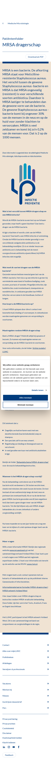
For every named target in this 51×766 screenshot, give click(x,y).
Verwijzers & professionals (25, 669)
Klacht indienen (8, 742)
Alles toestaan (25, 398)
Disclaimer (7, 733)
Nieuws (25, 695)
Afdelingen (25, 663)
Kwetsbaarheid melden (12, 738)
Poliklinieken (25, 657)
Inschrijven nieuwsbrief (25, 702)
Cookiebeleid (8, 728)
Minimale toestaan (25, 405)
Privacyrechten (8, 723)
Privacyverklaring (9, 719)
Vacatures (25, 683)
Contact (25, 645)
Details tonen (37, 390)
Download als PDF (36, 57)
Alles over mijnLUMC (25, 651)
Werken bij (25, 689)
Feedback (9, 755)
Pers (25, 708)
